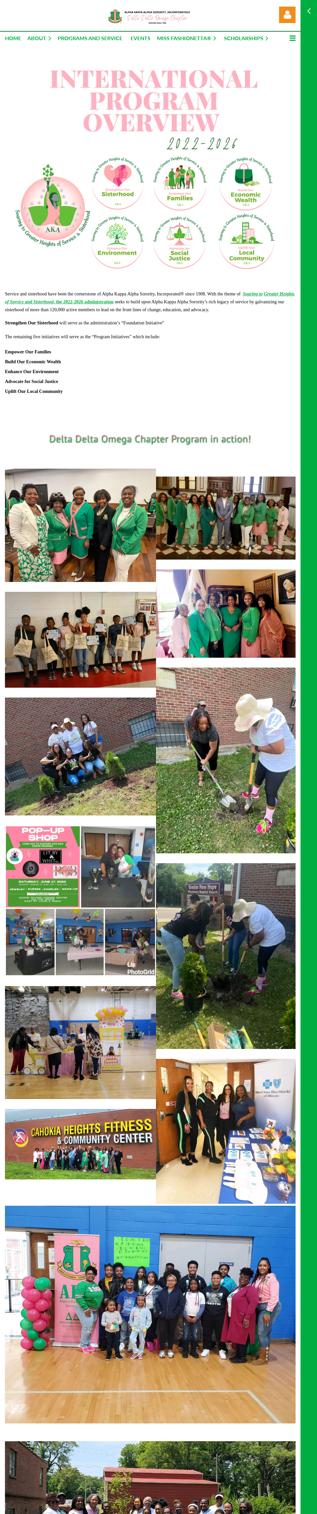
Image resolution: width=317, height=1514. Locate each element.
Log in (287, 15)
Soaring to (253, 293)
